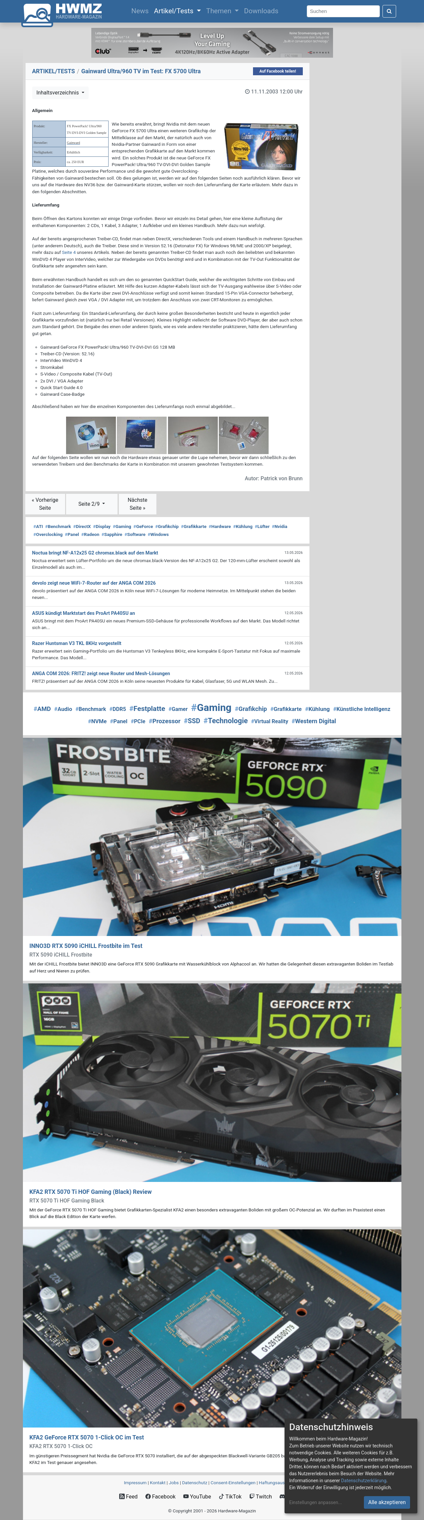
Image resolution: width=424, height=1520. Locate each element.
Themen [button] (219, 11)
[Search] (343, 11)
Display (102, 526)
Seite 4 (69, 252)
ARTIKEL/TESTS (53, 71)
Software (135, 534)
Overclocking (48, 534)
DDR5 (117, 709)
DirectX (82, 526)
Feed (128, 1496)
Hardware (220, 526)
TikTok (230, 1496)
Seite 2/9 (89, 504)
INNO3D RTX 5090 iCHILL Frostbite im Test (86, 946)
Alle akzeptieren (387, 1502)
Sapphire (112, 534)
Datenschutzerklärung (363, 1480)
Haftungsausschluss (279, 1482)
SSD (192, 721)
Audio (63, 709)
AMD (42, 709)
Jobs (174, 1482)
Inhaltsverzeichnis (58, 92)
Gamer (178, 709)
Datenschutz (194, 1482)
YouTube (197, 1496)
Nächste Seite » (137, 504)
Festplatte (147, 708)
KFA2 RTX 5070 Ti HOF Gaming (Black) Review (91, 1192)
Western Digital (314, 721)
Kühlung (242, 526)
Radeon (90, 534)
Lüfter (262, 526)
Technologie (226, 721)
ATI (38, 526)
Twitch (260, 1496)
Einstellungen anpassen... (315, 1502)
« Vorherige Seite (45, 504)
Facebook (160, 1496)
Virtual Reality (269, 721)
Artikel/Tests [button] (174, 11)
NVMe (97, 721)
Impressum (135, 1482)
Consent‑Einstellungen (233, 1482)
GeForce (143, 526)
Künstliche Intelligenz (361, 709)
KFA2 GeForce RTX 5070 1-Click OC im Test (87, 1437)
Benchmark (58, 526)
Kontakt (158, 1482)
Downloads (261, 11)
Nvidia (280, 526)
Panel (72, 534)
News (141, 10)
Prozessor (165, 721)
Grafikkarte (194, 526)
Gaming (122, 526)
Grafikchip (167, 526)
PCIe (138, 721)
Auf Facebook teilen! (277, 71)
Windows (158, 534)
